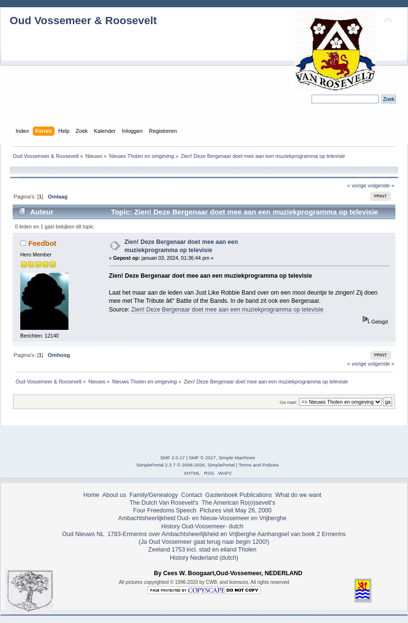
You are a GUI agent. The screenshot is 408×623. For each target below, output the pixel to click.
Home (91, 495)
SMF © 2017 (202, 457)
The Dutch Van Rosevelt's (163, 502)
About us (114, 495)
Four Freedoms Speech (164, 510)
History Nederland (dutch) (204, 557)
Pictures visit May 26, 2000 (236, 510)
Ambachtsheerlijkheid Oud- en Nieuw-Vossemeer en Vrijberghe (202, 518)
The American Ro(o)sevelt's (238, 502)
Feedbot (42, 243)
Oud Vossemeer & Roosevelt (83, 20)
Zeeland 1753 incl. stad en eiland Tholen (202, 549)
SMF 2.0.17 (172, 457)
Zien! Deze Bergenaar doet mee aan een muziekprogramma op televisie (227, 309)
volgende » (381, 185)
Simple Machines (236, 457)
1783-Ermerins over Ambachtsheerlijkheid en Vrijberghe (181, 534)
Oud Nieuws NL (83, 534)
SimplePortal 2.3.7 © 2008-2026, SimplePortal (185, 464)
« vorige (357, 185)
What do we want (298, 495)
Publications (256, 495)
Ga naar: (289, 402)
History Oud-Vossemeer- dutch (202, 526)
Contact (191, 495)
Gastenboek (221, 495)
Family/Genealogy (153, 495)
